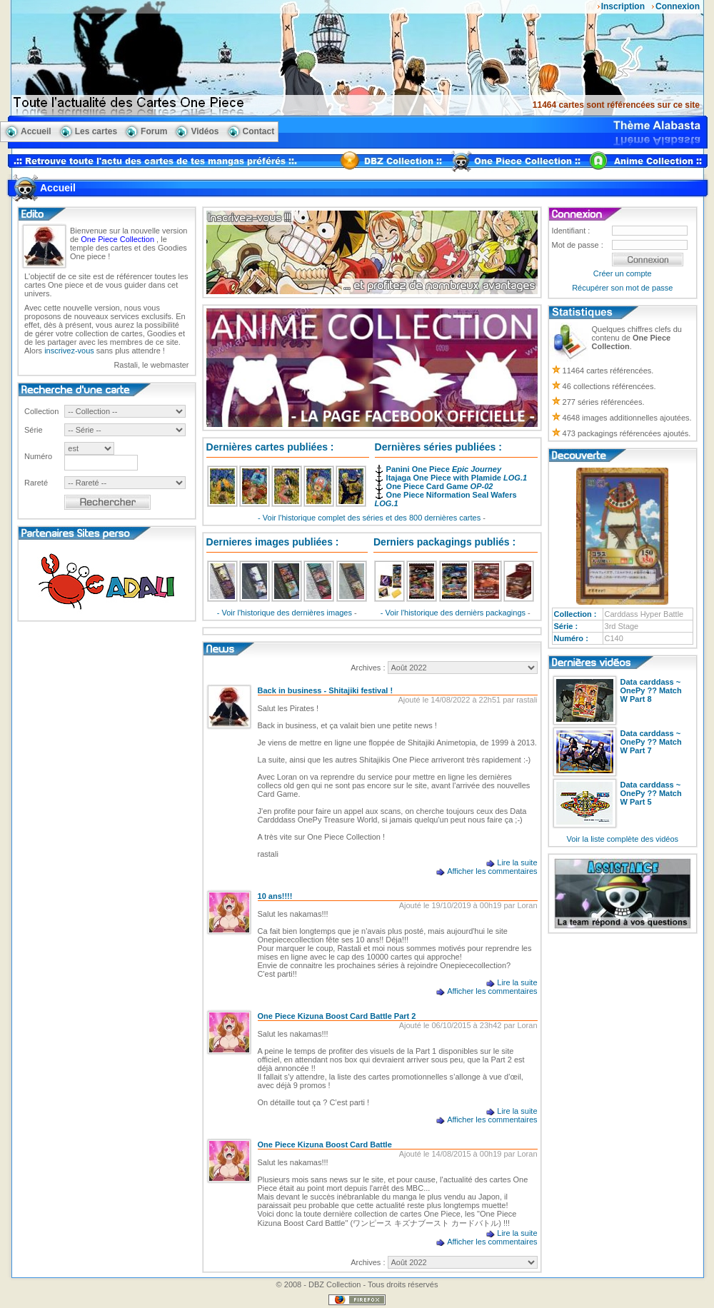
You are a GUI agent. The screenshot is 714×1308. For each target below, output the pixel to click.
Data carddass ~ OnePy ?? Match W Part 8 (651, 690)
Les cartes (96, 131)
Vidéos (204, 131)
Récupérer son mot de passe (622, 287)
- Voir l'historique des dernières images (285, 612)
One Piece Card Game (439, 486)
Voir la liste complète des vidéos (623, 839)
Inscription (623, 6)
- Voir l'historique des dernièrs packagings (454, 612)
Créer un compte (622, 273)
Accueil (36, 131)
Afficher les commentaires (492, 871)
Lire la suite (517, 862)
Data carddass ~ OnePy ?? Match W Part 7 (651, 742)
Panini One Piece (443, 469)
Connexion (677, 6)
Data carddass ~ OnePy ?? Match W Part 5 (651, 793)
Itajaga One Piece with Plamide (456, 477)
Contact (259, 131)
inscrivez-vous (69, 350)
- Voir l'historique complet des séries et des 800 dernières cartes (370, 517)
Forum (154, 131)
